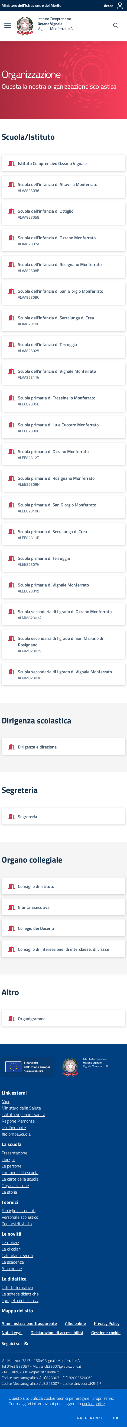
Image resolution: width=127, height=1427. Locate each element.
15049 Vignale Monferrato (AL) (58, 1360)
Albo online (12, 1268)
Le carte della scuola (20, 1179)
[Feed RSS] (26, 1343)
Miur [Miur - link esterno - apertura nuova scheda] (5, 1101)
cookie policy (93, 1403)
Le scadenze (13, 1262)
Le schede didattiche (20, 1294)
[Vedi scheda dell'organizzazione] (63, 163)
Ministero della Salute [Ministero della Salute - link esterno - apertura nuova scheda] (21, 1108)
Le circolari (11, 1249)
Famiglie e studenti (18, 1210)
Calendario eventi (17, 1255)
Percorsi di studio (17, 1223)
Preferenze (90, 1418)
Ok (115, 1418)
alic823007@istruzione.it (61, 1366)
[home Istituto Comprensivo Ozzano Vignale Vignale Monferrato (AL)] (46, 26)
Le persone (11, 1166)
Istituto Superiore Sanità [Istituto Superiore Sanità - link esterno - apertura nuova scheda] (23, 1114)
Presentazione (14, 1153)
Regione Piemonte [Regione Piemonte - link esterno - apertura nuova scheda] (18, 1121)
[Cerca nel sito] (116, 26)
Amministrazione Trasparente (29, 1323)
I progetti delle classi (20, 1300)
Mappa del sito (17, 1310)
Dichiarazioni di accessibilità (57, 1332)
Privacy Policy (106, 1323)
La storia (9, 1192)
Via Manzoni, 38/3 (16, 1360)
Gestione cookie (106, 1332)
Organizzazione (15, 1185)
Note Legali (12, 1332)
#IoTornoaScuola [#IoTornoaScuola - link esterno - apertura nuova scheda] (16, 1134)
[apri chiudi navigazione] (7, 26)
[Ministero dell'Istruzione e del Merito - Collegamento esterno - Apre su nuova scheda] (31, 5)
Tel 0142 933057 (15, 1366)
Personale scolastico (20, 1217)
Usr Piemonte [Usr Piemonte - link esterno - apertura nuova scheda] (14, 1127)
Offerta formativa (17, 1287)
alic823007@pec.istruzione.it (35, 1372)
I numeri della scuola (20, 1172)
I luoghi (8, 1159)
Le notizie (10, 1242)
